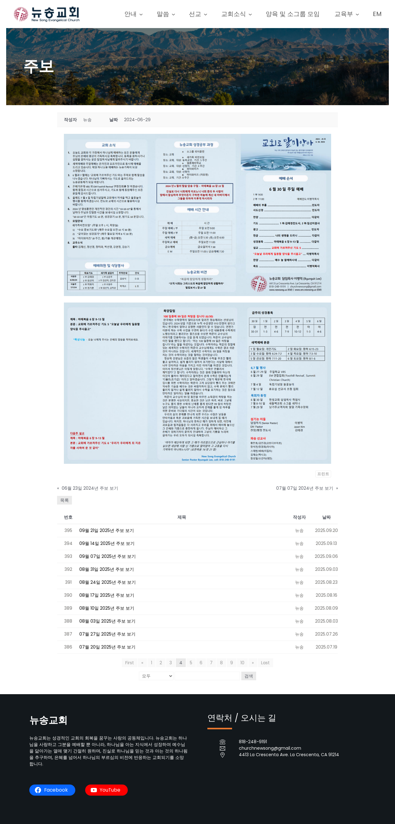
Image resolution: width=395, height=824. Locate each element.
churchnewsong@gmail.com (270, 748)
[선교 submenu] (210, 14)
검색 (248, 676)
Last (265, 663)
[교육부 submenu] (358, 14)
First (130, 663)
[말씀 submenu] (179, 14)
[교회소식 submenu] (254, 14)
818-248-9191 (253, 742)
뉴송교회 (49, 720)
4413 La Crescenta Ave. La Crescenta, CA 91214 (289, 755)
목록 (64, 500)
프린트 (323, 474)
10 (242, 663)
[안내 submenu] (148, 14)
